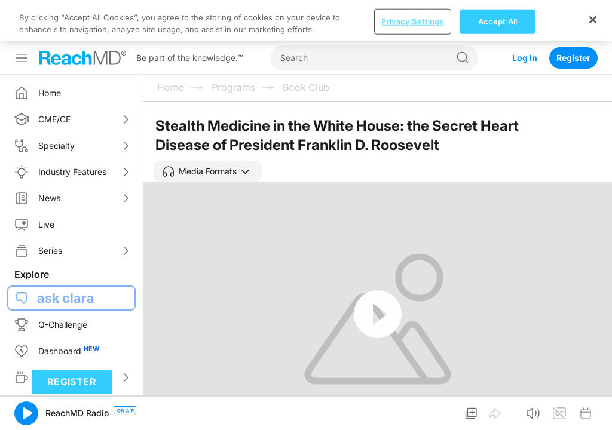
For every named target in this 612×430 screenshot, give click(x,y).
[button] (208, 130)
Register (573, 16)
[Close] (593, 415)
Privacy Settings (412, 417)
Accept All (497, 417)
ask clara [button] (65, 257)
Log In (524, 16)
